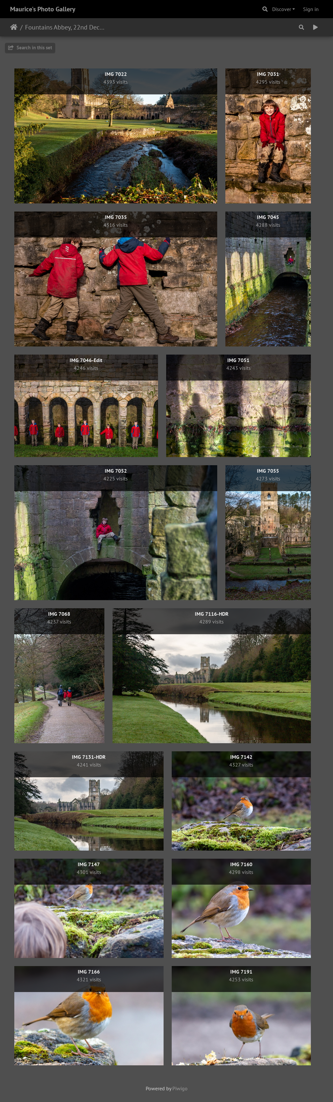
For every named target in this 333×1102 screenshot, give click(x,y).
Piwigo (180, 1088)
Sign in (311, 9)
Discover (281, 9)
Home (14, 27)
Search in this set (30, 47)
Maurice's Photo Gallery (42, 9)
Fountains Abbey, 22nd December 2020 (65, 27)
